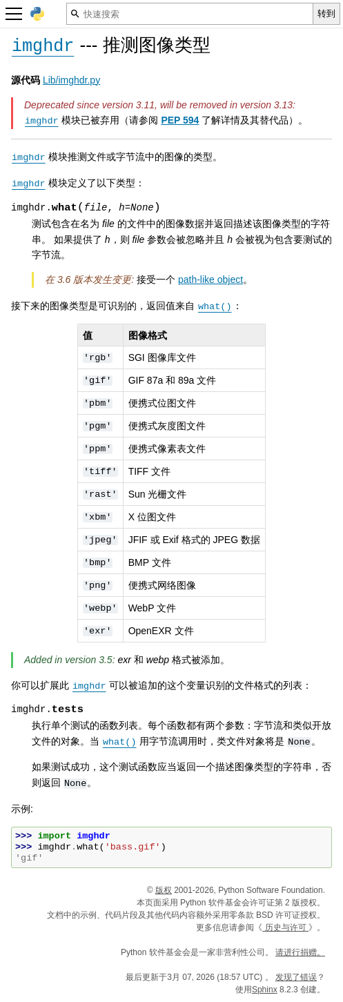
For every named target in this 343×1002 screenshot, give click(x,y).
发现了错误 (296, 977)
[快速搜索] (190, 13)
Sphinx (264, 989)
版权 (163, 890)
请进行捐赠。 (300, 952)
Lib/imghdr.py (71, 80)
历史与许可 (285, 927)
